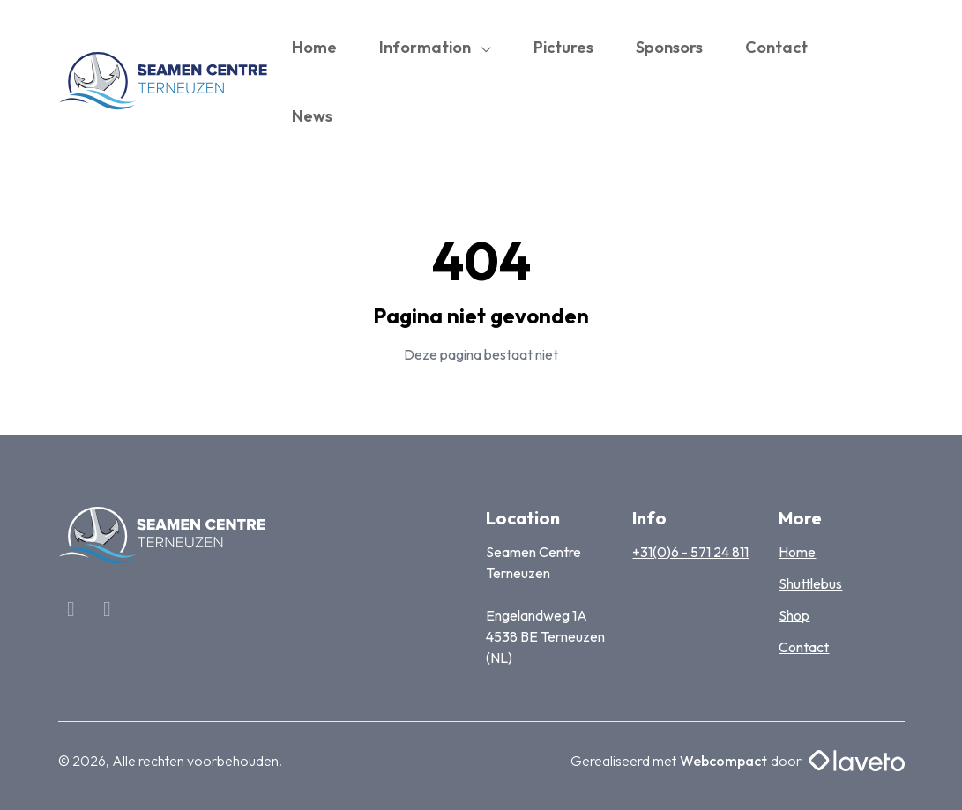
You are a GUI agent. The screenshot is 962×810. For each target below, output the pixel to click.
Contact (776, 47)
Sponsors (669, 47)
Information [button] (426, 47)
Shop (794, 615)
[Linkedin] (107, 611)
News (312, 116)
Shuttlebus (810, 583)
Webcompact (723, 760)
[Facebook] (72, 611)
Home (314, 47)
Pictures (563, 47)
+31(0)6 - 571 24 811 (690, 552)
